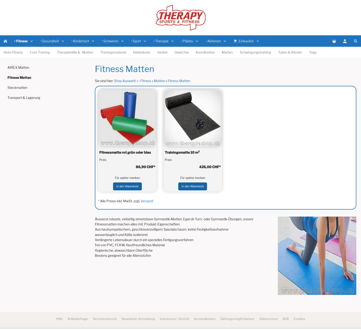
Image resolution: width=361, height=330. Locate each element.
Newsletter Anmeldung (138, 319)
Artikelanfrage (78, 319)
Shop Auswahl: (125, 81)
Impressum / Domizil (174, 319)
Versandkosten (205, 319)
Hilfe (59, 319)
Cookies (299, 319)
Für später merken (127, 178)
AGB (285, 319)
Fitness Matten (179, 81)
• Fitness (145, 81)
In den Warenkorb (127, 186)
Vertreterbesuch (105, 319)
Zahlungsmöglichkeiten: (237, 319)
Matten (159, 81)
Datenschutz (269, 319)
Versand (147, 201)
